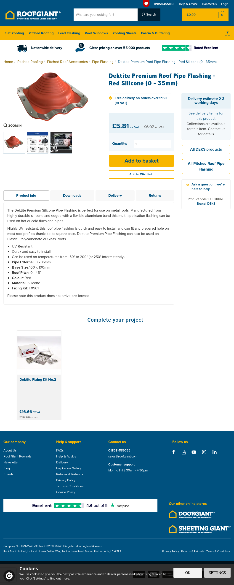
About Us (10, 450)
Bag (196, 14)
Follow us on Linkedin (214, 452)
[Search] (106, 14)
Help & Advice (66, 456)
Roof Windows (96, 33)
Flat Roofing (14, 33)
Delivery (115, 195)
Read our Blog (183, 452)
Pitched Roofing (41, 33)
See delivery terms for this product (206, 116)
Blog (6, 468)
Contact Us (209, 4)
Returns (155, 195)
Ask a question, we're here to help (208, 187)
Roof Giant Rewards (17, 456)
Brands (8, 474)
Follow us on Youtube (194, 452)
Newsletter (11, 462)
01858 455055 (119, 450)
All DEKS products (206, 149)
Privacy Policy (65, 480)
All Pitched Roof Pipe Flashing (206, 166)
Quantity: (119, 143)
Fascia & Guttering (155, 33)
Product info (26, 195)
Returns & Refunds (69, 474)
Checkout (219, 14)
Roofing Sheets (124, 33)
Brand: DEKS (206, 203)
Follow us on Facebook (173, 452)
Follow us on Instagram (204, 452)
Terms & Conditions (70, 486)
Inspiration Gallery (69, 468)
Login (224, 4)
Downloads (72, 195)
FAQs (60, 450)
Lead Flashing (69, 33)
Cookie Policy (65, 492)
